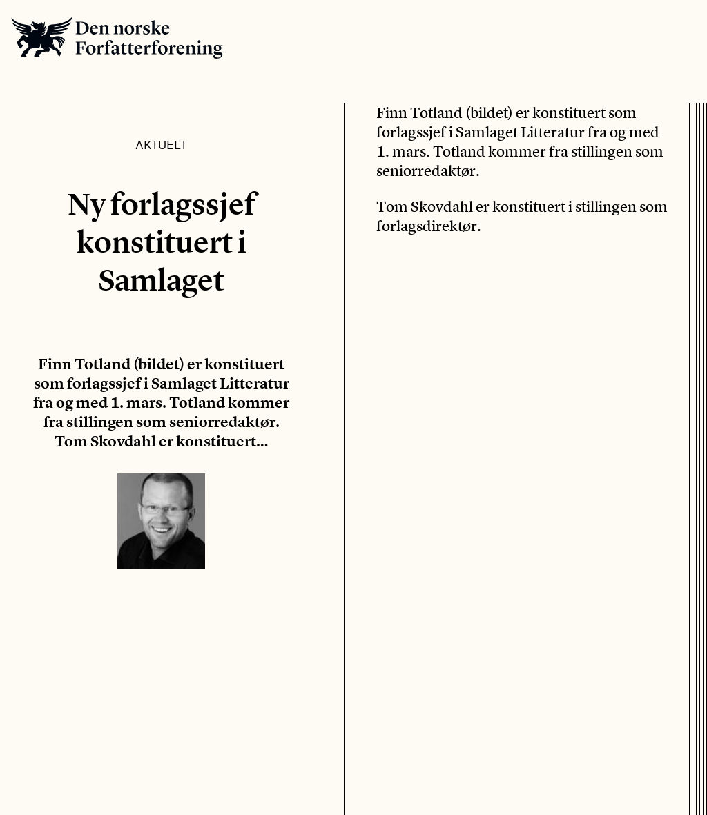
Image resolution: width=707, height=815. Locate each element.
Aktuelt (161, 144)
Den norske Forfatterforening (117, 38)
